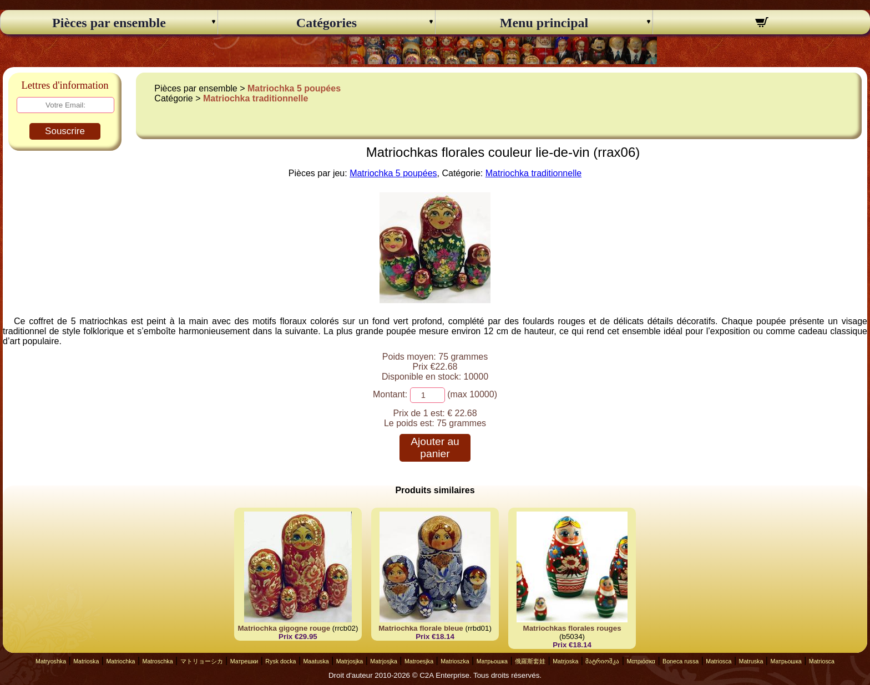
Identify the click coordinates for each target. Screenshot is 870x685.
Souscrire (65, 131)
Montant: (390, 394)
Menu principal (544, 23)
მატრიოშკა (602, 661)
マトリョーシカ (201, 661)
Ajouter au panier (435, 447)
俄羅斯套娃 (530, 661)
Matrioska (86, 661)
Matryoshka (51, 661)
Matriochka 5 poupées (294, 88)
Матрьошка (492, 661)
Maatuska (315, 661)
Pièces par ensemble (109, 23)
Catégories (326, 23)
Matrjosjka (349, 661)
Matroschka (158, 661)
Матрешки (244, 661)
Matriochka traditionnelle (255, 98)
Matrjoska (565, 661)
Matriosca (718, 661)
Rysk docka (280, 661)
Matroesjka (418, 661)
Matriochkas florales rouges (572, 628)
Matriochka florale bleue (420, 628)
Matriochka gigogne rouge (283, 628)
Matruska (751, 661)
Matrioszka (455, 661)
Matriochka (120, 661)
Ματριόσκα (640, 661)
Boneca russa (680, 661)
